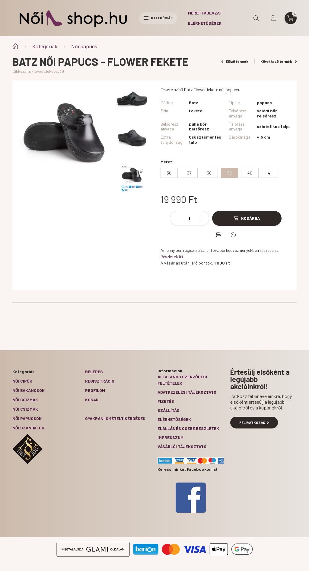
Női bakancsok (28, 390)
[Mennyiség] (189, 218)
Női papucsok (27, 418)
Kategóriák (44, 46)
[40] (250, 173)
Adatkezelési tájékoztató (187, 392)
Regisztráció (99, 380)
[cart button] (291, 18)
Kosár (92, 399)
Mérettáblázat (205, 12)
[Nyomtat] (218, 235)
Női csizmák (25, 399)
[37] (189, 173)
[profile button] (273, 18)
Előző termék (235, 61)
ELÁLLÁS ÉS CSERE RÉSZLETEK (188, 428)
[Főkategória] (15, 46)
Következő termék (278, 61)
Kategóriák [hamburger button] (158, 18)
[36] (169, 173)
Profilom (95, 390)
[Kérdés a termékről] (233, 235)
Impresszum (170, 437)
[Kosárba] (247, 218)
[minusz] (177, 218)
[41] (270, 173)
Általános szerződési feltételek (182, 380)
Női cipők (22, 380)
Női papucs (84, 46)
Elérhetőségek (204, 23)
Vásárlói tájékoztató (182, 446)
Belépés (94, 371)
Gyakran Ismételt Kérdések (115, 418)
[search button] (256, 18)
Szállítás (168, 410)
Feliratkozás (254, 422)
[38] (209, 173)
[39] (229, 173)
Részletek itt (172, 256)
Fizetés (166, 401)
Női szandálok (28, 427)
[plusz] (201, 218)
